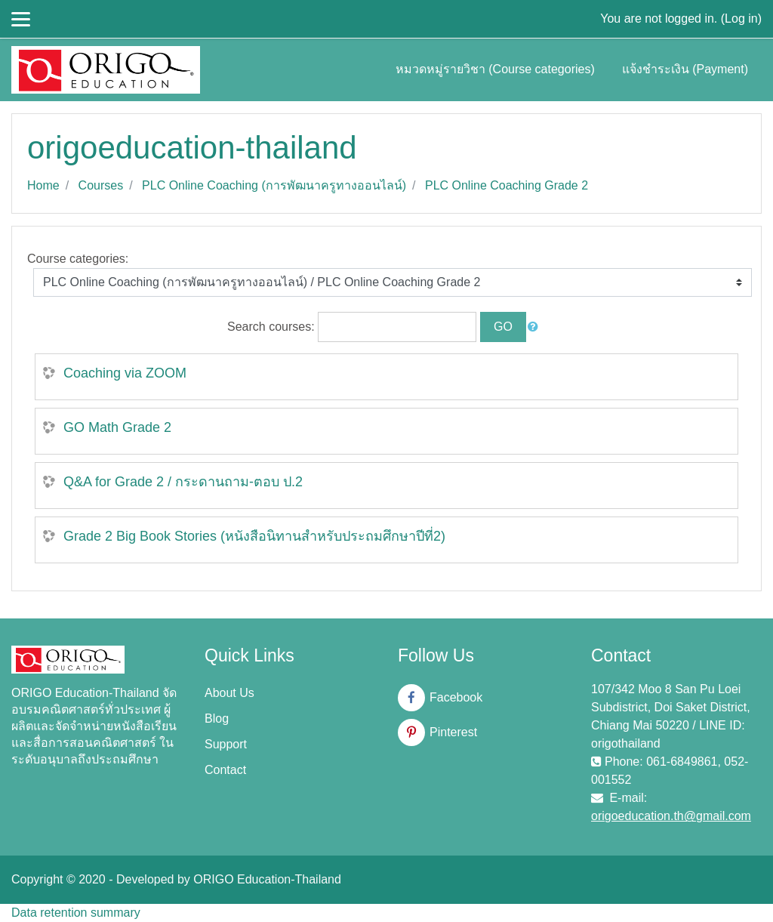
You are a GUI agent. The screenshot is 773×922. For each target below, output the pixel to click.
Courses (101, 185)
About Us (229, 692)
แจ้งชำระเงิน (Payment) (685, 69)
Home (43, 185)
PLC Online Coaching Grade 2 (506, 185)
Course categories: (77, 258)
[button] (536, 327)
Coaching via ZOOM (124, 373)
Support (226, 744)
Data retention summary (75, 912)
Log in (741, 18)
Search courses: (272, 326)
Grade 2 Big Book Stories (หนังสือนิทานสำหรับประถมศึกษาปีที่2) (254, 536)
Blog (217, 718)
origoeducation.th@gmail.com (671, 815)
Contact (225, 769)
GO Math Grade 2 (117, 427)
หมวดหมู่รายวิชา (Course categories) (495, 69)
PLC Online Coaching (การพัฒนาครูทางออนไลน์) (274, 185)
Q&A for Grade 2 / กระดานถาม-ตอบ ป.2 (183, 481)
